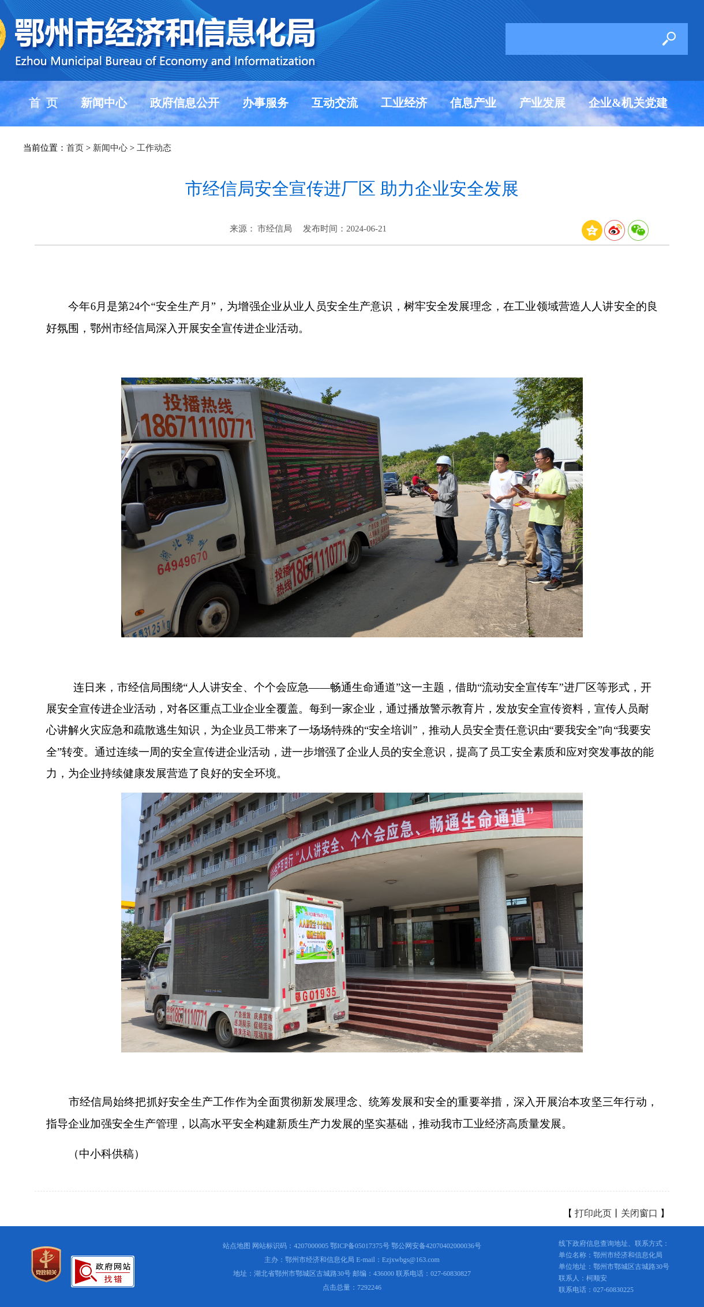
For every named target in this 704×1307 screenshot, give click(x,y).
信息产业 (473, 102)
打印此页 (593, 1213)
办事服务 (265, 102)
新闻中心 (104, 102)
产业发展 (542, 102)
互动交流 (335, 102)
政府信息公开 (184, 102)
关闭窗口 (639, 1213)
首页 (75, 147)
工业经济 (404, 102)
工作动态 (154, 147)
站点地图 (236, 1246)
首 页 (43, 102)
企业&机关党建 (628, 102)
